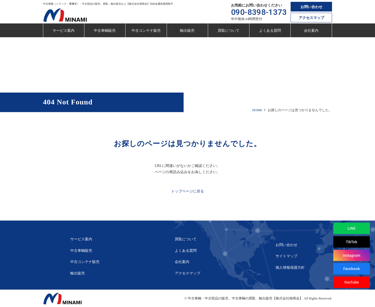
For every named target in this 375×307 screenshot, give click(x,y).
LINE (352, 228)
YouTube (351, 282)
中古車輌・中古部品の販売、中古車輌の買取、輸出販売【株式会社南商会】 (245, 298)
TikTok (351, 241)
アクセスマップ (311, 18)
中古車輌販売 (105, 31)
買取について (229, 31)
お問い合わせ (311, 7)
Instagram (351, 255)
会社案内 (311, 31)
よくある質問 (270, 31)
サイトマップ (286, 256)
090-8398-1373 (259, 12)
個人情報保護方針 (290, 268)
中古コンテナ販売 (146, 31)
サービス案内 (63, 31)
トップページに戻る (187, 191)
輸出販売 (187, 31)
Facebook (351, 268)
